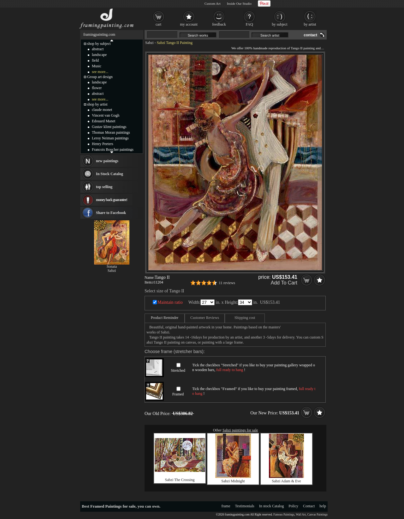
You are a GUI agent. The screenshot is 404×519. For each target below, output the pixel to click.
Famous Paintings (283, 514)
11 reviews (227, 283)
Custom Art (213, 3)
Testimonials (244, 506)
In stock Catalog (271, 506)
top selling (104, 187)
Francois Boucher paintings (113, 149)
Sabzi (149, 42)
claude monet (102, 109)
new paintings (107, 161)
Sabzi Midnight (233, 481)
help (322, 506)
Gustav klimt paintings (109, 127)
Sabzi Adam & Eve (286, 481)
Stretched (178, 370)
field (95, 60)
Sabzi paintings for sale (240, 430)
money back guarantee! (111, 200)
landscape (99, 54)
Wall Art (301, 514)
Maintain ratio (170, 302)
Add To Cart (284, 282)
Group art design (100, 77)
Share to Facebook (111, 213)
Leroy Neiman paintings (110, 138)
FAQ (249, 24)
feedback (219, 24)
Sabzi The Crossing (180, 480)
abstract (98, 49)
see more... (100, 72)
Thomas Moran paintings (111, 132)
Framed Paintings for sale (112, 506)
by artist (310, 24)
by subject (280, 24)
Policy (293, 506)
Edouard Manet (103, 121)
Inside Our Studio (239, 3)
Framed (178, 394)
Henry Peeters (102, 144)
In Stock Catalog (109, 174)
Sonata (112, 266)
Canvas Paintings (317, 514)
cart (158, 24)
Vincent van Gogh (105, 115)
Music (96, 66)
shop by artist (97, 104)
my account (189, 24)
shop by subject (99, 43)
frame (226, 506)
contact (310, 35)
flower (97, 88)
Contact (309, 506)
